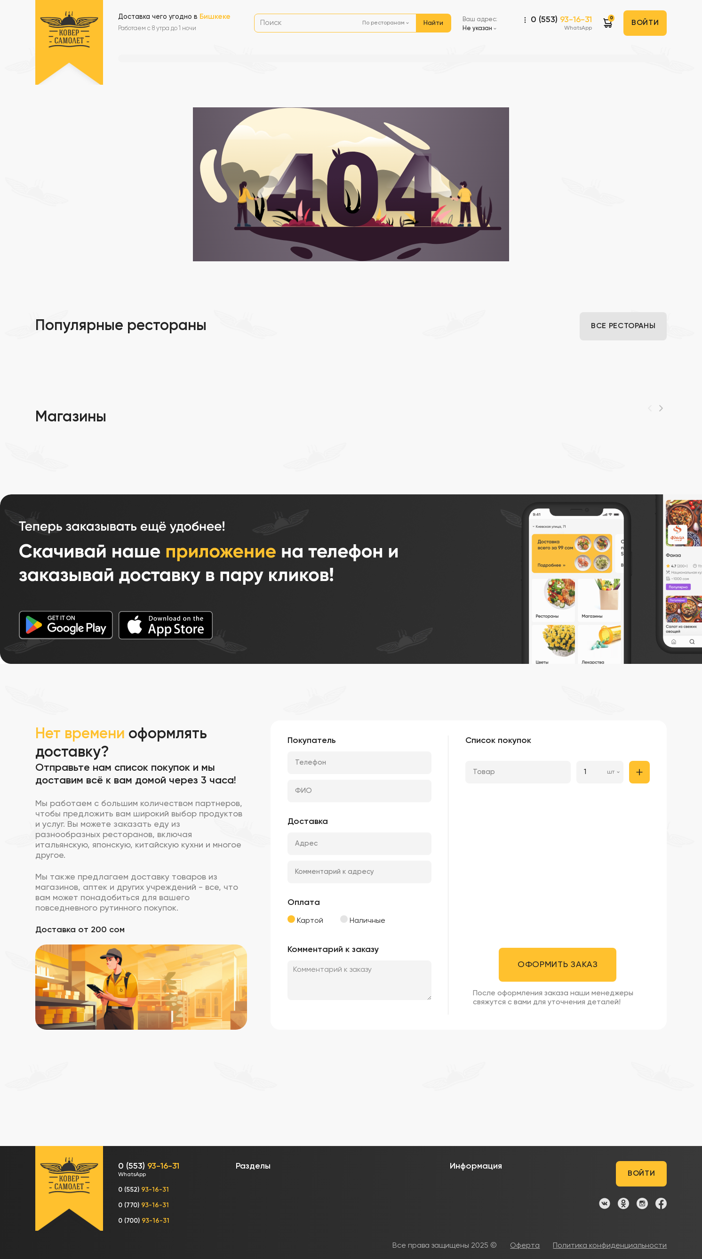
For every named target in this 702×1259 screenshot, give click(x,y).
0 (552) (143, 1189)
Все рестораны (623, 326)
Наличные (362, 920)
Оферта (525, 1246)
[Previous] (649, 408)
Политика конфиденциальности (610, 1246)
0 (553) (561, 24)
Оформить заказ (558, 964)
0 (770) (143, 1205)
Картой (305, 920)
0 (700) (143, 1221)
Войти (645, 23)
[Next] (661, 408)
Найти (433, 23)
